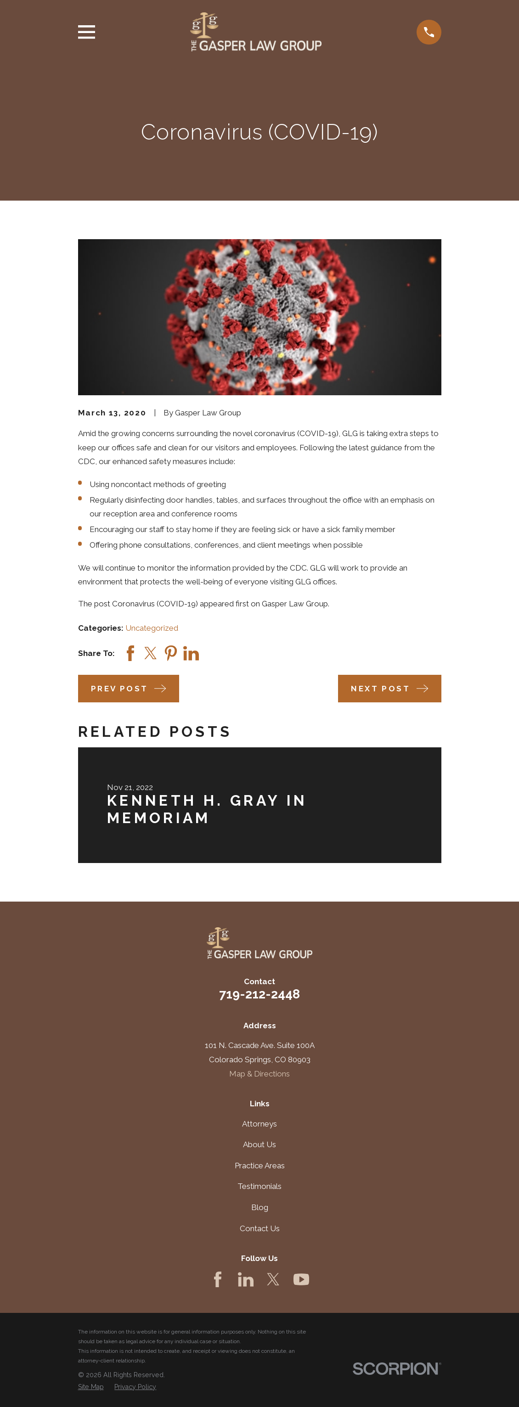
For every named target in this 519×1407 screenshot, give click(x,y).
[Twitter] (273, 1279)
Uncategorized (151, 628)
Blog (259, 1207)
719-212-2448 (259, 994)
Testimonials (259, 1186)
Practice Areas (260, 1165)
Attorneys (259, 1123)
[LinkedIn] (246, 1279)
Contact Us (260, 1228)
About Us (259, 1144)
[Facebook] (218, 1279)
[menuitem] (91, 1387)
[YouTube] (301, 1279)
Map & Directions (259, 1073)
